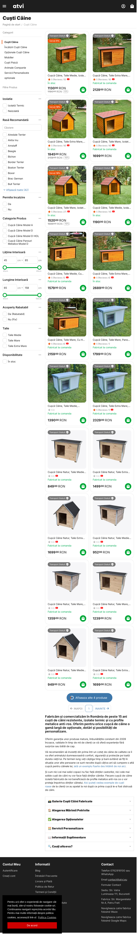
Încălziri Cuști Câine (15, 47)
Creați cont (9, 875)
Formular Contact (111, 884)
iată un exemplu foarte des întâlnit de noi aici (99, 766)
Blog (37, 870)
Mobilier (9, 57)
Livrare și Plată (43, 881)
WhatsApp (107, 874)
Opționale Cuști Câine (16, 52)
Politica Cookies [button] (47, 917)
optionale (9, 77)
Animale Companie (15, 67)
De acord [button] (32, 925)
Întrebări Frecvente (46, 875)
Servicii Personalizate (16, 72)
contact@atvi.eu (117, 879)
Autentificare (10, 870)
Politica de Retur (44, 886)
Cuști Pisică (11, 62)
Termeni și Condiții (45, 891)
